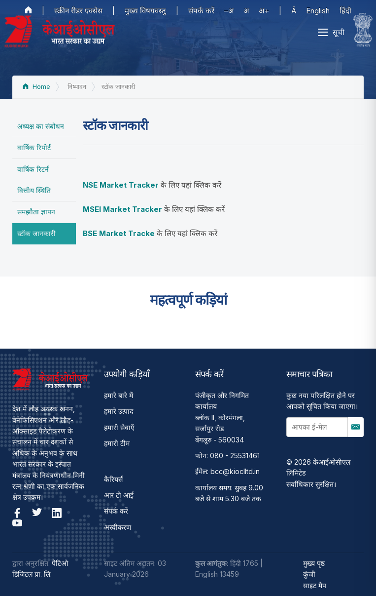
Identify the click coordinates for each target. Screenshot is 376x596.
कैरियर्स (113, 479)
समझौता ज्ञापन (36, 211)
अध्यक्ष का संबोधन (40, 126)
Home (36, 86)
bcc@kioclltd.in (235, 471)
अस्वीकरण (117, 527)
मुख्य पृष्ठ (314, 563)
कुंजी (309, 574)
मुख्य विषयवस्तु (145, 10)
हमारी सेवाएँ (119, 427)
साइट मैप (314, 585)
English (318, 10)
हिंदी (345, 10)
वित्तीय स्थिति (34, 190)
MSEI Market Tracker (122, 209)
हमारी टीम (117, 443)
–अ (229, 10)
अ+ (264, 10)
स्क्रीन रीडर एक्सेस (78, 10)
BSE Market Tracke (119, 233)
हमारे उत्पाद (118, 411)
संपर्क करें (201, 10)
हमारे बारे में (118, 395)
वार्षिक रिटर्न (33, 169)
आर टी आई (119, 495)
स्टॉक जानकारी (36, 233)
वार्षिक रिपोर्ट (34, 147)
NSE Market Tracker (121, 185)
